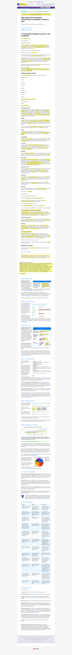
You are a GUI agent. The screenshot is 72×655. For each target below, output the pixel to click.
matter (49, 46)
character (25, 67)
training (28, 60)
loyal (37, 69)
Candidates (25, 36)
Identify (22, 205)
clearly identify (29, 220)
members (37, 227)
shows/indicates (33, 228)
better (36, 168)
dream (45, 236)
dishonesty (40, 123)
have (38, 126)
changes (32, 154)
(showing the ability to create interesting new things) (34, 68)
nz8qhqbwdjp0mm (36, 268)
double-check (23, 112)
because (42, 233)
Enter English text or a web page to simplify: (26, 262)
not (24, 144)
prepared (25, 47)
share (40, 236)
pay (23, 184)
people (49, 176)
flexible (22, 69)
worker (30, 234)
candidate (22, 62)
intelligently (28, 198)
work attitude (40, 188)
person (39, 225)
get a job (29, 122)
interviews (45, 75)
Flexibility (22, 88)
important (36, 60)
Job (49, 34)
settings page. (33, 256)
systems (40, 155)
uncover (24, 54)
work (42, 138)
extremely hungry (46, 284)
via (46, 111)
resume (41, 75)
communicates (23, 234)
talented (26, 46)
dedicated (22, 170)
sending (33, 112)
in (46, 34)
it (38, 220)
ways (46, 64)
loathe (43, 335)
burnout (35, 203)
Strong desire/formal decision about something (28, 99)
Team (30, 38)
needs (22, 164)
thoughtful (24, 162)
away (23, 193)
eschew (47, 335)
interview (30, 54)
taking (25, 164)
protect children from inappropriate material (42, 500)
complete (31, 207)
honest (25, 69)
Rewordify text (22, 275)
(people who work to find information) (38, 46)
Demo (47, 4)
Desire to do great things (25, 105)
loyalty (26, 131)
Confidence (23, 94)
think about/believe (27, 75)
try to (34, 168)
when (24, 221)
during (29, 65)
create (49, 226)
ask (47, 160)
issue (32, 221)
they (44, 131)
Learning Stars (37, 349)
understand (26, 109)
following (29, 140)
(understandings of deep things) (41, 47)
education (32, 60)
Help (50, 4)
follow (33, 138)
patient (45, 68)
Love (33, 169)
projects (39, 164)
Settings (53, 4)
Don (34, 236)
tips (23, 48)
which (40, 131)
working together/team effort (37, 144)
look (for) (45, 60)
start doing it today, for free (26, 356)
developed (36, 221)
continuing (22, 172)
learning (27, 169)
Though (37, 122)
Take (31, 189)
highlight (22, 65)
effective (33, 109)
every (26, 144)
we (49, 54)
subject (47, 46)
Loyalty (22, 81)
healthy (22, 227)
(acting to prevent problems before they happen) (30, 159)
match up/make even (37, 198)
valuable (34, 227)
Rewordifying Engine (27, 297)
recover (48, 123)
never (46, 123)
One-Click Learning (38, 609)
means (33, 234)
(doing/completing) (35, 161)
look (33, 73)
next (43, 54)
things (31, 169)
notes (26, 200)
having (31, 182)
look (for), (22, 139)
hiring (36, 65)
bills (26, 184)
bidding (41, 219)
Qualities (29, 34)
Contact (38, 621)
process (38, 65)
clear (46, 112)
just (45, 183)
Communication (23, 77)
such (22, 60)
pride (33, 189)
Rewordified (24, 27)
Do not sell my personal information (36, 642)
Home (44, 4)
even (22, 55)
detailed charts (29, 347)
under (42, 55)
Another (33, 113)
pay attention (45, 189)
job (27, 144)
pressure (44, 55)
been (27, 50)
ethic (24, 186)
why (42, 131)
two (29, 131)
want (47, 153)
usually (29, 228)
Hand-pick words (47, 7)
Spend (22, 198)
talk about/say (33, 171)
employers (40, 60)
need (29, 155)
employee (44, 61)
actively (42, 109)
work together (29, 149)
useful (22, 48)
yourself (36, 132)
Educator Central (25, 438)
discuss (44, 64)
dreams (43, 182)
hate (43, 332)
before (31, 112)
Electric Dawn (46, 619)
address (36, 220)
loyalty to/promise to (24, 140)
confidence (27, 182)
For (44, 34)
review (27, 64)
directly (34, 61)
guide (28, 48)
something (38, 183)
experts (22, 47)
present (45, 207)
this (22, 64)
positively (38, 237)
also (42, 60)
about (25, 161)
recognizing (48, 163)
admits (27, 127)
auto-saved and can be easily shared (40, 257)
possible (22, 110)
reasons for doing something (28, 205)
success (33, 133)
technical (25, 60)
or (48, 171)
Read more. (45, 511)
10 (43, 7)
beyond (40, 126)
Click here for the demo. (42, 593)
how (38, 54)
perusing (40, 336)
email (48, 111)
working (46, 234)
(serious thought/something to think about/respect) (34, 162)
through (30, 111)
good (39, 113)
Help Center (36, 639)
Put (21, 193)
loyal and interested (43, 171)
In (21, 64)
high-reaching (23, 68)
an (32, 50)
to (46, 47)
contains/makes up (34, 45)
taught (38, 131)
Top (24, 34)
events (22, 221)
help (26, 48)
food (45, 286)
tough (24, 70)
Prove (34, 132)
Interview (28, 52)
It (31, 234)
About (26, 639)
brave (47, 68)
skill (48, 109)
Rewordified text (24, 11)
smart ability (37, 110)
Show (49, 139)
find (29, 237)
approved (29, 50)
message (28, 112)
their (21, 122)
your (29, 48)
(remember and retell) (46, 220)
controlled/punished (29, 70)
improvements (24, 155)
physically (26, 111)
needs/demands (30, 144)
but (31, 122)
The (21, 45)
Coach (38, 50)
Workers (43, 188)
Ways (22, 191)
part (37, 113)
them (36, 127)
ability (48, 113)
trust (23, 124)
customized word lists (44, 380)
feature (44, 138)
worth (45, 237)
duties (28, 161)
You (21, 75)
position (45, 162)
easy (34, 160)
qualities (31, 64)
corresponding (43, 111)
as (23, 60)
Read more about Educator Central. (36, 469)
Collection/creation (34, 52)
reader (47, 171)
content (28, 27)
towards (48, 234)
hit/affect (41, 237)
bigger (41, 183)
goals (34, 182)
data (33, 47)
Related (22, 52)
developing (37, 155)
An (50, 126)
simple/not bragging (29, 69)
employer (32, 123)
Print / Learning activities (38, 11)
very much (30, 225)
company (46, 127)
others (40, 189)
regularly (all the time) (28, 138)
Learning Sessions (27, 306)
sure (29, 171)
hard (48, 188)
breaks (24, 203)
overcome (46, 228)
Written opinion (26, 38)
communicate (49, 168)
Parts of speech (46, 11)
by (31, 50)
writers (31, 46)
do (38, 219)
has (25, 50)
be (36, 131)
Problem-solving (23, 101)
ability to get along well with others (26, 61)
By (21, 38)
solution (43, 221)
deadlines (32, 140)
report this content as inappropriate (25, 251)
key (35, 113)
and (24, 46)
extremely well (47, 287)
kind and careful (40, 69)
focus (40, 200)
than (31, 219)
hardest (28, 54)
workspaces (33, 200)
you (48, 64)
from (31, 27)
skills (49, 60)
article (23, 50)
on (37, 54)
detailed (49, 160)
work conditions (24, 225)
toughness (37, 228)
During (46, 170)
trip (33, 48)
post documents (44, 572)
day (30, 203)
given (22, 162)
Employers (35, 34)
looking (48, 183)
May (24, 40)
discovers (35, 123)
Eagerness (22, 92)
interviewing (45, 126)
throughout (38, 139)
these (25, 65)
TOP (24, 52)
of (29, 46)
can (23, 75)
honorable (34, 69)
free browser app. (47, 559)
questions (33, 54)
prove (32, 139)
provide (24, 55)
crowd (43, 285)
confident (24, 176)
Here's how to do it (42, 422)
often (32, 227)
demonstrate (26, 191)
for (47, 64)
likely (28, 237)
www (22, 29)
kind (41, 61)
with (27, 47)
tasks (39, 140)
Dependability (23, 83)
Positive (22, 67)
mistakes (29, 127)
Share (32, 11)
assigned (45, 140)
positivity (30, 226)
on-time (37, 207)
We (21, 54)
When (40, 111)
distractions (26, 193)
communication (37, 109)
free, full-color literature (36, 599)
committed (28, 133)
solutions (44, 155)
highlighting (32, 75)
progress (45, 122)
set (24, 243)
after (33, 65)
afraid (37, 236)
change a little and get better (29, 153)
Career (36, 50)
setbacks (22, 229)
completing (36, 140)
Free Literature (42, 639)
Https (23, 17)
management (38, 201)
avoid (33, 203)
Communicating (38, 182)
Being (22, 159)
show (32, 110)
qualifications (25, 122)
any (44, 127)
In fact (23, 38)
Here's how (23, 372)
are (34, 60)
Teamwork (23, 143)
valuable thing (41, 127)
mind (27, 243)
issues (48, 155)
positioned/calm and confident (36, 55)
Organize (22, 200)
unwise (35, 122)
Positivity (22, 103)
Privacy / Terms (47, 639)
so (41, 168)
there (34, 170)
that (32, 61)
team (28, 46)
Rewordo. (42, 602)
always (37, 170)
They (44, 176)
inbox (29, 200)
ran (44, 285)
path (27, 235)
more (39, 170)
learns (33, 127)
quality (40, 153)
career (31, 48)
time (25, 189)
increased (37, 200)
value (30, 109)
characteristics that (24, 132)
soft (47, 60)
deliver (48, 47)
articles (31, 245)
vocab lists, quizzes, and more (44, 256)
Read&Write (41, 1)
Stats (29, 11)
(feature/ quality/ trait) (33, 126)
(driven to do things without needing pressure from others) (36, 163)
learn (26, 92)
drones (36, 219)
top (24, 188)
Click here (28, 618)
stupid (33, 219)
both (41, 235)
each (47, 61)
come (37, 154)
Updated (22, 40)
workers (25, 110)
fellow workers (42, 205)
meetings (48, 207)
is (45, 113)
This (21, 50)
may (40, 122)
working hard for (34, 183)
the (26, 54)
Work (22, 186)
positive (44, 227)
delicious (43, 286)
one (26, 139)
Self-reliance (23, 90)
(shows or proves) (41, 169)
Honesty (22, 79)
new (29, 169)
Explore (23, 245)
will (24, 62)
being (44, 112)
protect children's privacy (25, 494)
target (29, 189)
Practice (22, 207)
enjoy (25, 169)
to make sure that (38, 112)
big (43, 236)
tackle (26, 154)
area (41, 110)
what (39, 61)
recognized (28, 221)
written (33, 111)
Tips (30, 52)
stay (30, 55)
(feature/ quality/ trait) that (33, 176)
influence (37, 61)
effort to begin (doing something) (32, 164)
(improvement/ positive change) (34, 235)
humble (27, 170)
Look (41, 34)
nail (40, 54)
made (33, 155)
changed (34, 225)
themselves (38, 168)
